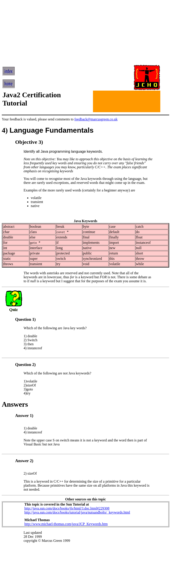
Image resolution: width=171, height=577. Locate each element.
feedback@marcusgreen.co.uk (95, 119)
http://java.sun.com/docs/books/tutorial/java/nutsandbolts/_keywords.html (77, 512)
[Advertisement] (81, 33)
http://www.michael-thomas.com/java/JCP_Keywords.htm (66, 524)
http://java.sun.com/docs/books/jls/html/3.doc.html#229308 (66, 508)
